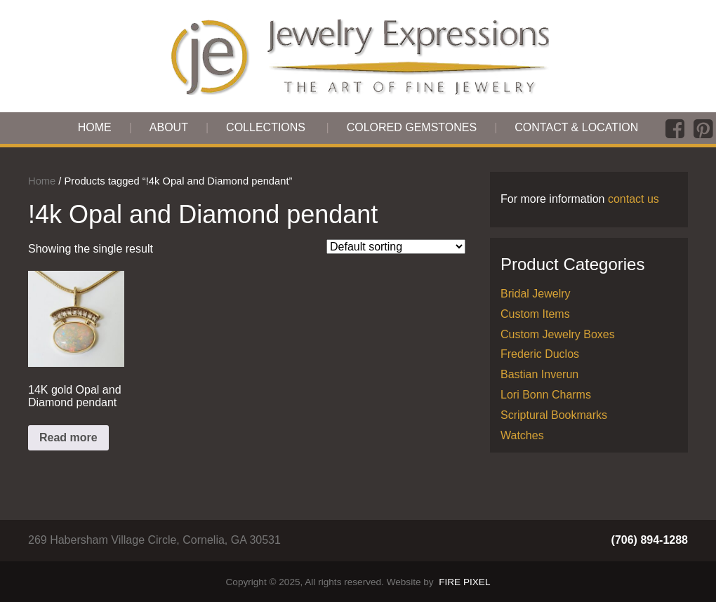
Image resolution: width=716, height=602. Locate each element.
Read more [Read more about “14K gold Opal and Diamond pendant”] (68, 437)
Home (95, 127)
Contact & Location (576, 127)
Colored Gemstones (412, 127)
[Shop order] (395, 246)
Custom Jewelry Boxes (557, 334)
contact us (633, 199)
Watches (522, 435)
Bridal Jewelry (535, 294)
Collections (265, 127)
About (169, 127)
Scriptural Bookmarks (553, 415)
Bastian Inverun (539, 374)
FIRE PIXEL (464, 582)
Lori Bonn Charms (545, 395)
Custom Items (535, 314)
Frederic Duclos (539, 354)
